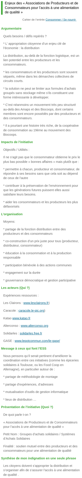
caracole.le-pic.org (31, 310)
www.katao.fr (21, 318)
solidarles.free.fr (31, 333)
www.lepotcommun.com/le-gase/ (37, 341)
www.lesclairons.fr (36, 303)
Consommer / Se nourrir (61, 19)
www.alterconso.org (34, 325)
